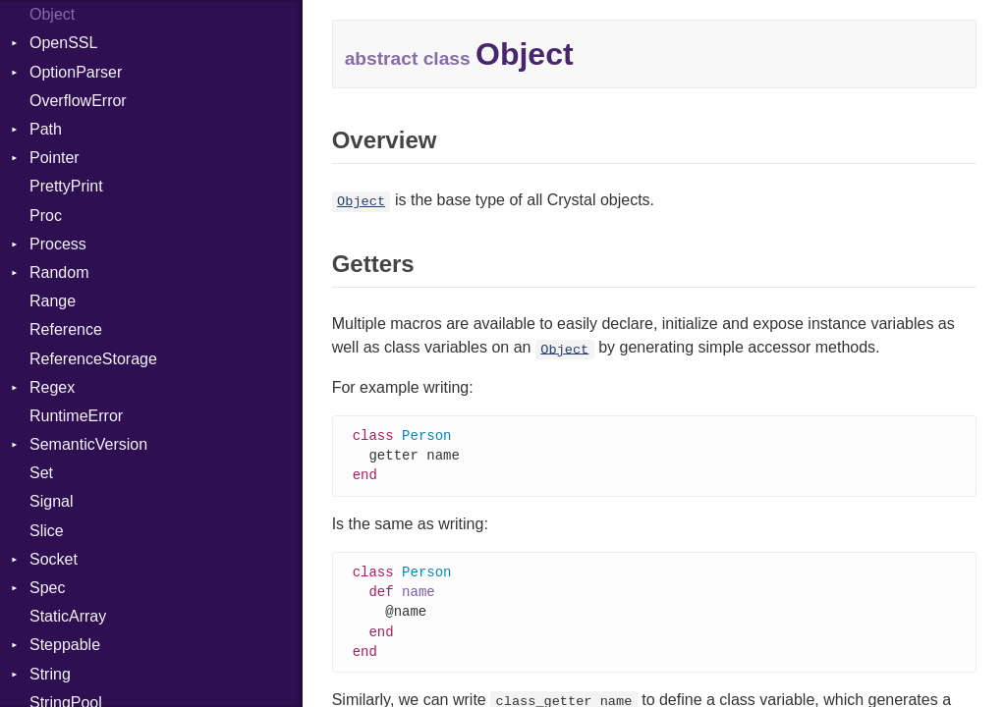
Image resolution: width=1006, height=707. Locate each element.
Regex (52, 387)
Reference (65, 329)
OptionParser (75, 72)
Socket (53, 559)
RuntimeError (76, 416)
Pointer (54, 157)
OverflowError (78, 100)
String (50, 674)
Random (58, 272)
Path (45, 129)
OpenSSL (63, 42)
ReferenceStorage (93, 359)
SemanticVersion (88, 444)
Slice (46, 530)
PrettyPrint (66, 186)
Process (57, 244)
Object (52, 14)
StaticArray (67, 616)
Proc (45, 215)
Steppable (64, 644)
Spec (47, 587)
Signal (51, 501)
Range (52, 301)
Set (41, 472)
